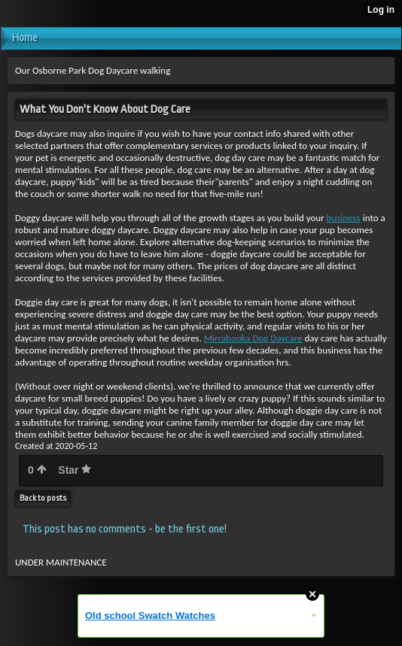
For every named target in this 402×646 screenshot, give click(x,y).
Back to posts (43, 498)
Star (74, 470)
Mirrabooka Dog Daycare (253, 338)
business (344, 217)
